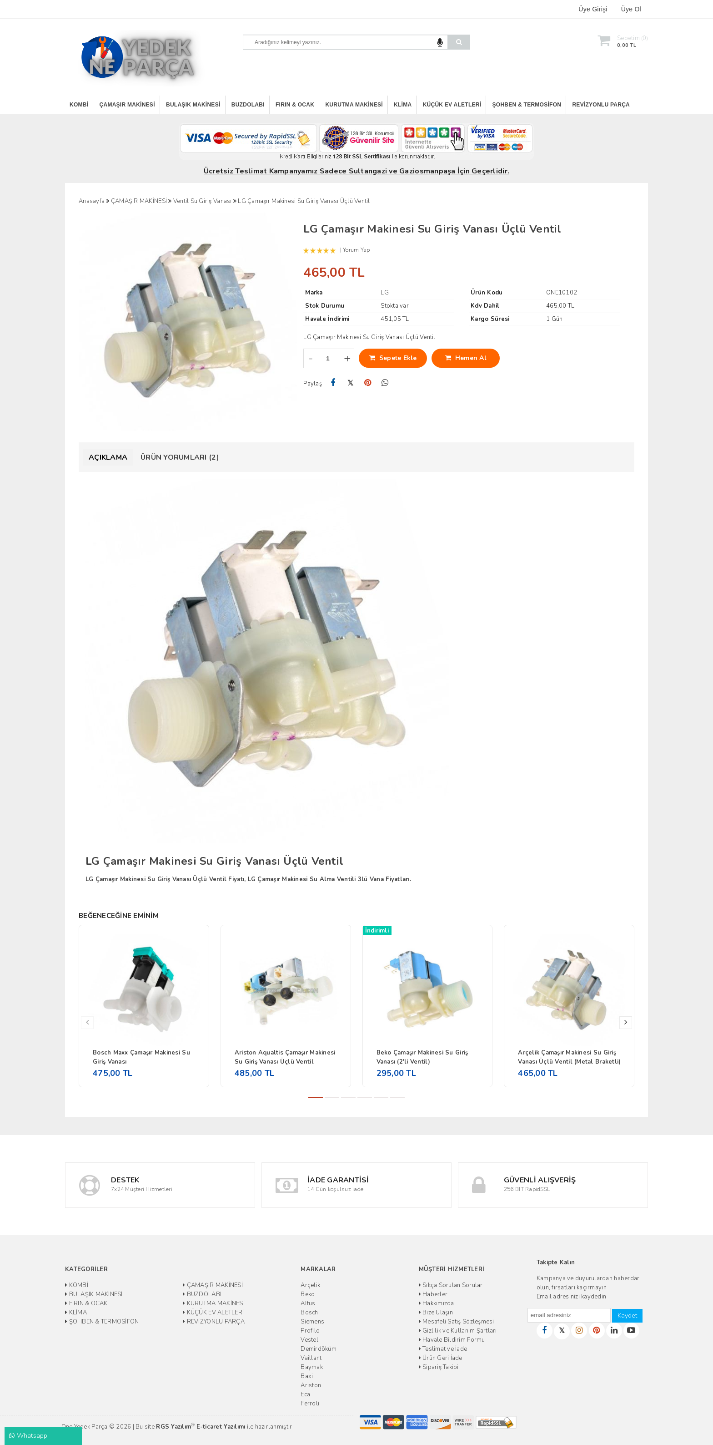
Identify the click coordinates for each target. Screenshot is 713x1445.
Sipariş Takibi (439, 1367)
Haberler (433, 1294)
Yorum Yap (356, 250)
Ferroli (310, 1403)
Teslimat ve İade (443, 1349)
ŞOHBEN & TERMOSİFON (527, 104)
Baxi (307, 1376)
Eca (305, 1394)
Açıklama (108, 457)
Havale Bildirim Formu (452, 1340)
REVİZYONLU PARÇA (601, 104)
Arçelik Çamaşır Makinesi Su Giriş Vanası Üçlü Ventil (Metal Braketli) (569, 1057)
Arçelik (310, 1285)
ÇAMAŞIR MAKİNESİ (127, 104)
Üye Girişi (592, 9)
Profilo (310, 1331)
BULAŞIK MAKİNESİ (193, 104)
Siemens (312, 1322)
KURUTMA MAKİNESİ (353, 104)
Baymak (312, 1367)
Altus (308, 1303)
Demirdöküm (318, 1349)
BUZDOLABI (248, 104)
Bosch (309, 1312)
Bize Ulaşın (436, 1312)
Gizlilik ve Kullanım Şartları (458, 1331)
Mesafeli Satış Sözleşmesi (456, 1322)
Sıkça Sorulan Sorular (451, 1285)
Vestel (309, 1340)
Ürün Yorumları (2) (180, 457)
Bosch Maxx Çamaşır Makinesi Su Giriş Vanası (141, 1057)
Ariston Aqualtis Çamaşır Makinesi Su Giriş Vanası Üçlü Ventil (285, 1057)
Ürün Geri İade (440, 1358)
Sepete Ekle (393, 358)
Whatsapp (28, 1435)
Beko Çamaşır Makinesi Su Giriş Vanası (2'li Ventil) (422, 1057)
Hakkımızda (436, 1303)
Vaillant (311, 1358)
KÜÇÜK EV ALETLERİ (452, 104)
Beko (308, 1294)
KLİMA (403, 104)
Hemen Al (466, 358)
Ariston (311, 1385)
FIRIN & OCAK (295, 104)
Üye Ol (631, 9)
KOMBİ (79, 104)
